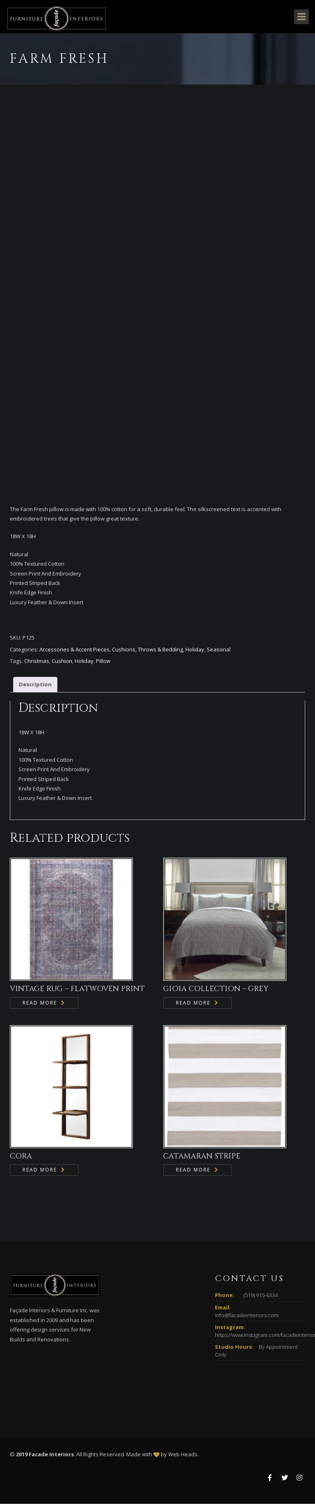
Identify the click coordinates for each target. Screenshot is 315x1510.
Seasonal (219, 655)
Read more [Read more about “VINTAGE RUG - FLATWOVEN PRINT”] (40, 1008)
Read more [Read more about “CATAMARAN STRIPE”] (193, 1175)
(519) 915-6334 (261, 1301)
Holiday (194, 655)
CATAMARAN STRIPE (201, 1162)
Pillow (103, 667)
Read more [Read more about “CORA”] (40, 1175)
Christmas (36, 667)
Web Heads (182, 1460)
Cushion (62, 667)
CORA (21, 1162)
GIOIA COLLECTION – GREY (215, 995)
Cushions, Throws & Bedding (147, 655)
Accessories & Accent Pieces (74, 655)
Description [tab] (35, 690)
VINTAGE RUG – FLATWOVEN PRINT (77, 995)
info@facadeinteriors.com (246, 1321)
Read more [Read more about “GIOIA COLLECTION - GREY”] (193, 1008)
